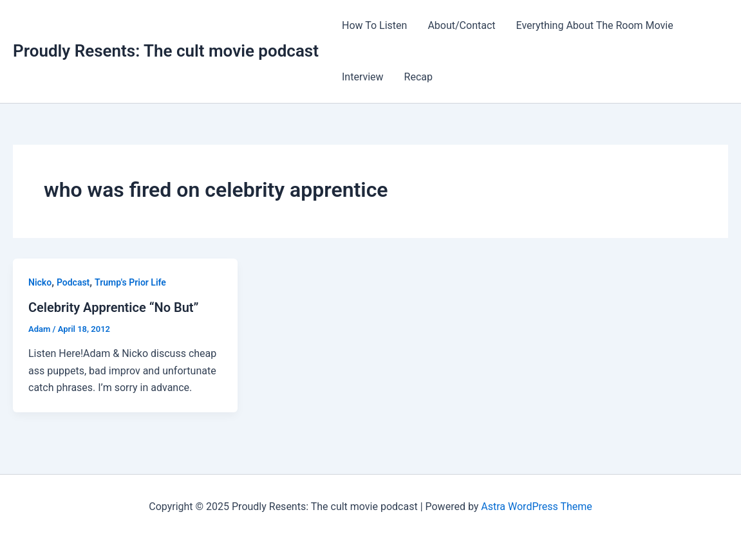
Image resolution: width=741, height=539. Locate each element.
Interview (363, 77)
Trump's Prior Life (130, 282)
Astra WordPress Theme (536, 506)
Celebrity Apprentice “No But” (113, 307)
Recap (418, 77)
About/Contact (461, 25)
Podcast (73, 282)
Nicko (40, 282)
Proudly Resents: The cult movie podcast (166, 50)
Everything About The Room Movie (594, 25)
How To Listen (374, 25)
